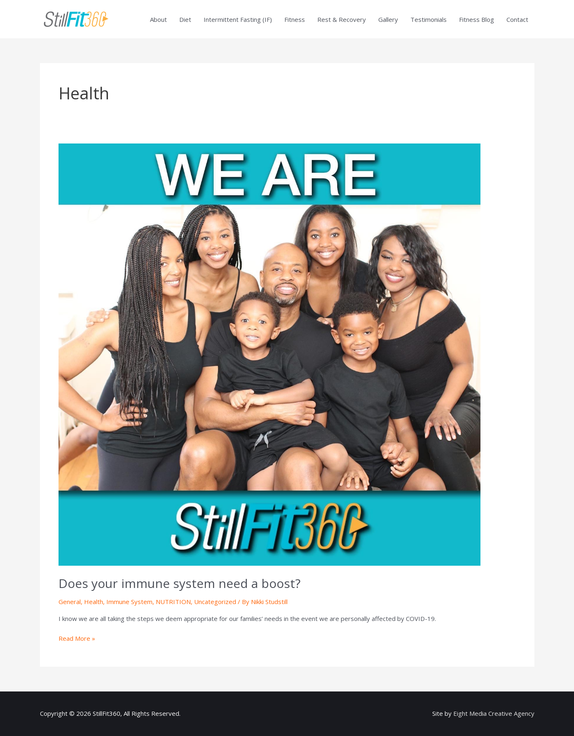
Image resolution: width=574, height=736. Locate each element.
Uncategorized (215, 601)
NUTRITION (173, 601)
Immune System (129, 601)
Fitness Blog (476, 19)
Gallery (388, 19)
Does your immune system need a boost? (179, 583)
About (158, 19)
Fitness (294, 19)
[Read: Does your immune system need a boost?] (269, 354)
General (70, 601)
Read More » (77, 637)
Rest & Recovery (341, 19)
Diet (185, 19)
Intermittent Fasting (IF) (238, 19)
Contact (517, 19)
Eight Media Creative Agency (493, 713)
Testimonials (428, 19)
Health (93, 601)
